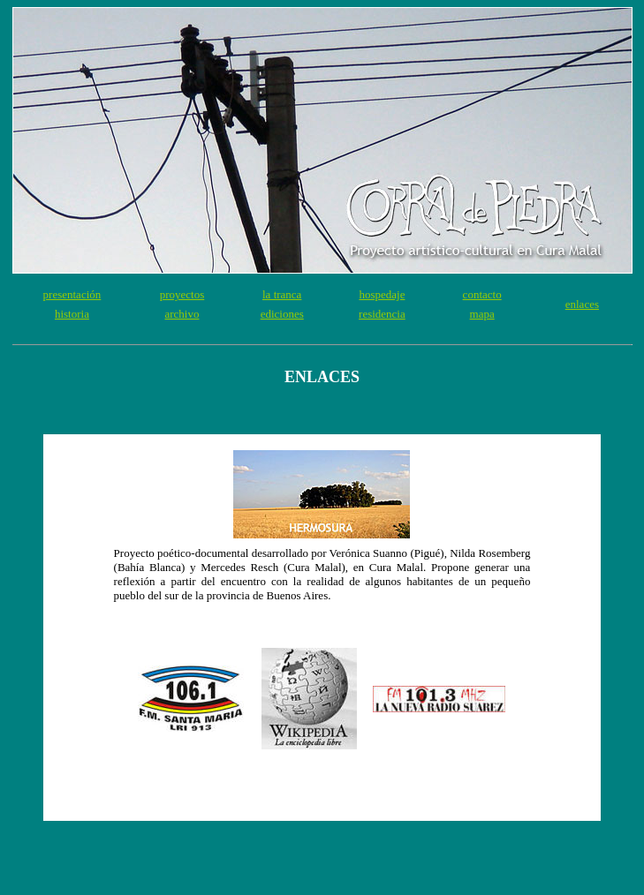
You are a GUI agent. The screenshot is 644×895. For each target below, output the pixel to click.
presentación (72, 294)
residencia (382, 313)
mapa (482, 313)
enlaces (582, 304)
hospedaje (382, 294)
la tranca (281, 294)
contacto (482, 294)
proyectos (182, 294)
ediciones (282, 313)
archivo (181, 313)
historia (72, 313)
